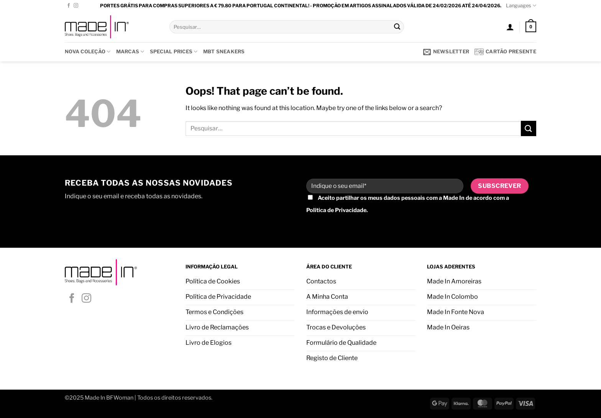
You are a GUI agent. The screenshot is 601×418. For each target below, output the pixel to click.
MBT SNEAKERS (224, 51)
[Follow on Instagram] (76, 5)
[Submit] (397, 26)
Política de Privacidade (336, 210)
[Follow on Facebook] (68, 5)
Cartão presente (505, 51)
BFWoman (119, 397)
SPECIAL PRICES (174, 51)
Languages (521, 5)
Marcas (130, 51)
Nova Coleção (88, 51)
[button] (510, 26)
